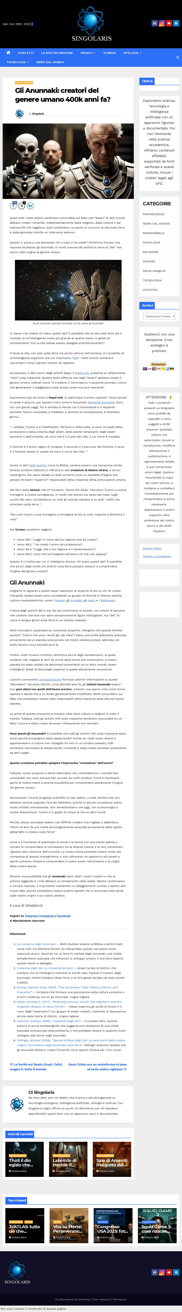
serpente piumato (101, 402)
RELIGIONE (150, 252)
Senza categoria (154, 271)
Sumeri (60, 600)
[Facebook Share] (13, 205)
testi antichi (37, 465)
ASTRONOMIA (16, 1222)
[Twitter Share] (21, 205)
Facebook (64, 916)
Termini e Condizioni (157, 556)
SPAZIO (28, 1222)
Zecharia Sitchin (50, 679)
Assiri (91, 600)
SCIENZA (109, 53)
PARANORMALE (153, 233)
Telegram (31, 916)
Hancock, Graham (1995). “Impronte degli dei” (48, 1021)
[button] (177, 57)
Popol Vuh (82, 373)
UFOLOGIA (132, 53)
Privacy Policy (152, 548)
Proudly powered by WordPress (73, 1299)
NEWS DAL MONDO (50, 62)
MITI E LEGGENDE (24, 83)
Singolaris (38, 113)
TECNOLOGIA (17, 62)
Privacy (87, 53)
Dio (75, 358)
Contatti (26, 53)
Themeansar (119, 1299)
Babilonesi (108, 600)
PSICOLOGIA (151, 242)
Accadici (76, 600)
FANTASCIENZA (153, 214)
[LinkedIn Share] (30, 205)
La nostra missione (57, 53)
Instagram (47, 916)
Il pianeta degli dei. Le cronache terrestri (45, 968)
